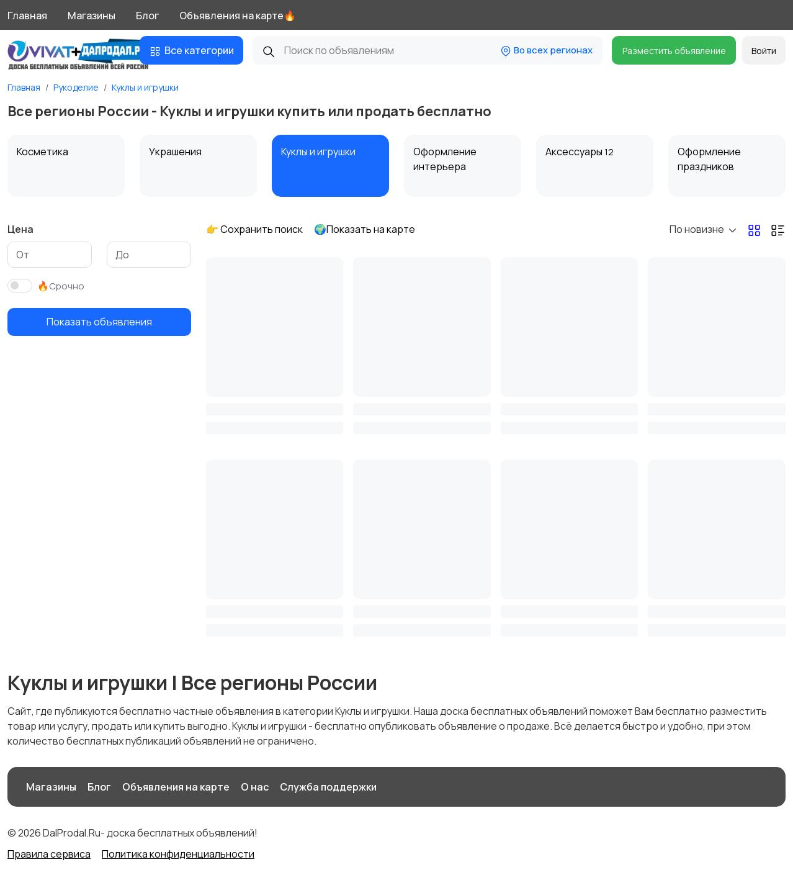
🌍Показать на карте (364, 229)
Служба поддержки (328, 787)
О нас (255, 787)
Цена (20, 229)
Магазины (91, 15)
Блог (147, 15)
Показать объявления (99, 322)
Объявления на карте (176, 787)
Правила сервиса (49, 854)
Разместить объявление (674, 51)
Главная (27, 15)
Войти (763, 51)
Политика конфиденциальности (178, 854)
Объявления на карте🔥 (237, 15)
